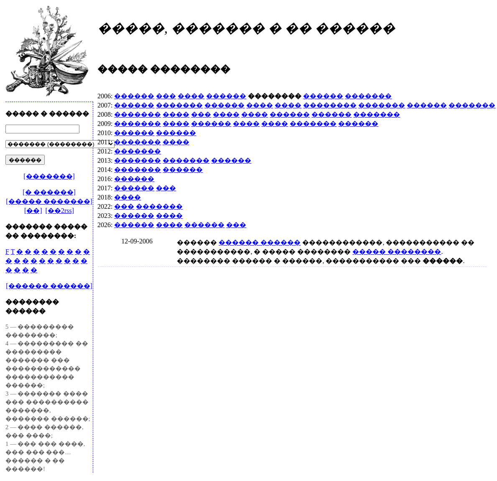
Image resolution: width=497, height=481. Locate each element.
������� (368, 96)
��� (166, 96)
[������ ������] (49, 285)
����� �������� (396, 251)
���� (191, 96)
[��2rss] (60, 210)
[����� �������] (49, 201)
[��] (33, 210)
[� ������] (49, 192)
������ (134, 96)
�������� (330, 105)
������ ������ (260, 242)
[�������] (49, 176)
